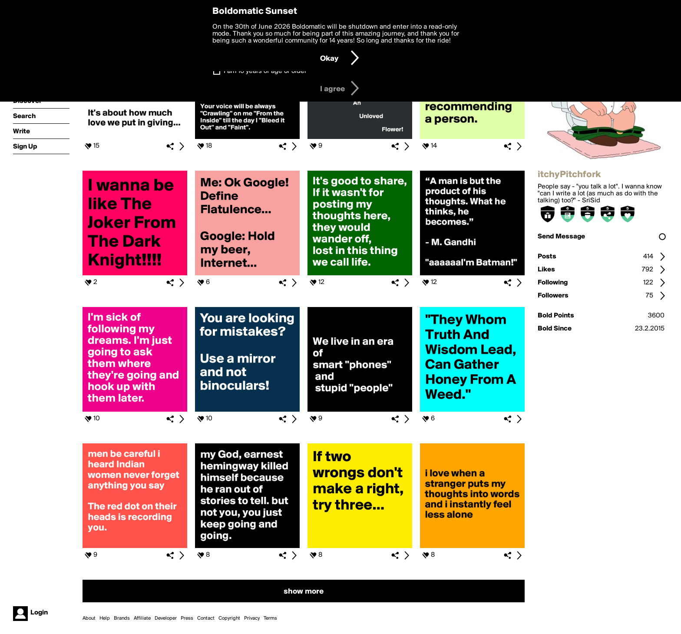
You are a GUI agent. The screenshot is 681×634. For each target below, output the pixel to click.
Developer (166, 618)
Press (187, 618)
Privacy (252, 618)
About (89, 618)
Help (104, 618)
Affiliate (142, 618)
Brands (122, 618)
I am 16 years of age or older (265, 71)
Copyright (229, 618)
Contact (206, 618)
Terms (270, 618)
